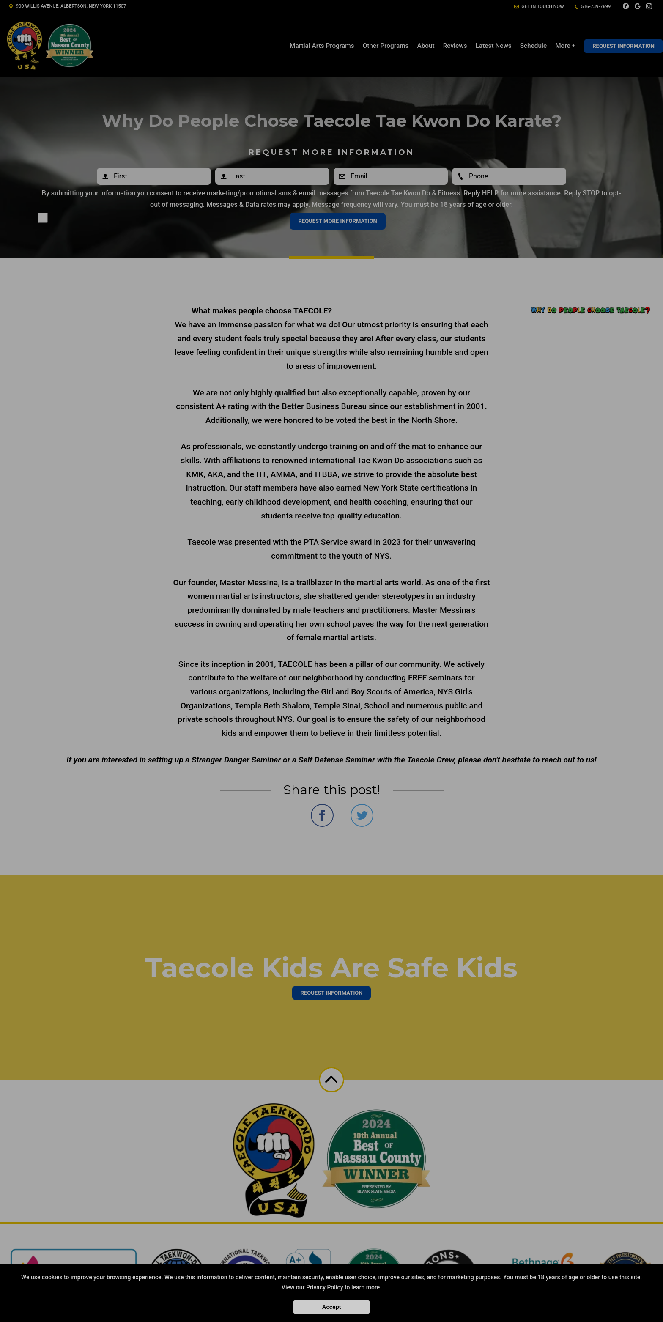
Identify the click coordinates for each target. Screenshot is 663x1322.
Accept (331, 1307)
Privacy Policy (324, 1287)
